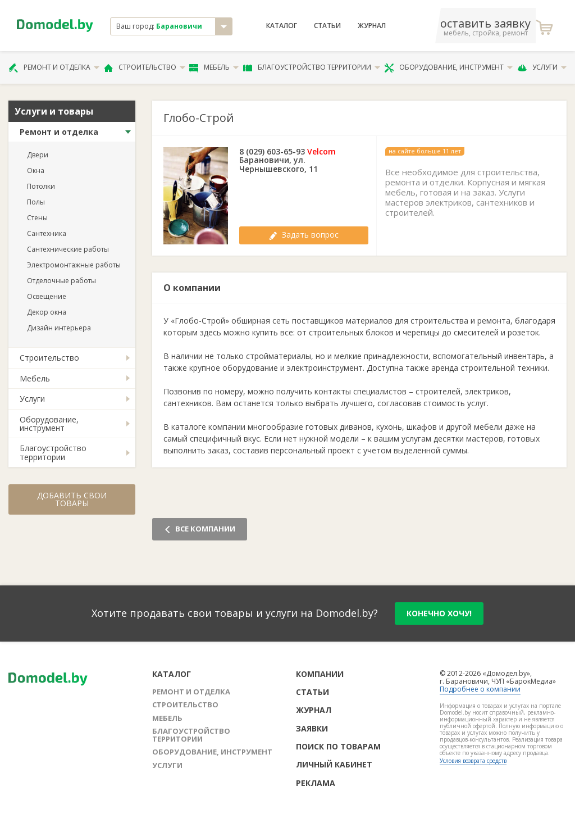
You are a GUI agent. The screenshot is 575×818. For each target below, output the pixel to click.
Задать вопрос (304, 234)
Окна (35, 170)
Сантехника (46, 233)
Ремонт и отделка (53, 67)
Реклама (315, 783)
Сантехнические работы (68, 249)
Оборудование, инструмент (448, 67)
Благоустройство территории (311, 67)
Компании (320, 674)
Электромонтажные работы (74, 265)
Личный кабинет (334, 764)
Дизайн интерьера (59, 328)
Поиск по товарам (338, 746)
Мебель (214, 67)
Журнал (372, 25)
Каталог (281, 25)
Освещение (46, 296)
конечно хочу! (439, 613)
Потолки (41, 186)
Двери (37, 155)
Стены (37, 217)
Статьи (327, 25)
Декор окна (46, 312)
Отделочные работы (61, 280)
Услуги (542, 67)
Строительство (144, 67)
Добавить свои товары (72, 499)
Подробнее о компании (480, 689)
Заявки (312, 728)
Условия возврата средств (473, 761)
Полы (36, 202)
